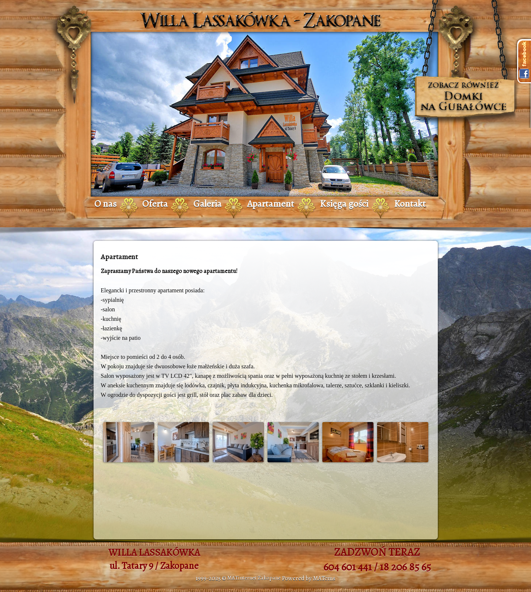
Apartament (270, 203)
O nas (105, 203)
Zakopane (269, 577)
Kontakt (410, 203)
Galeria (207, 203)
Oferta (155, 203)
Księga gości (344, 203)
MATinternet (242, 577)
